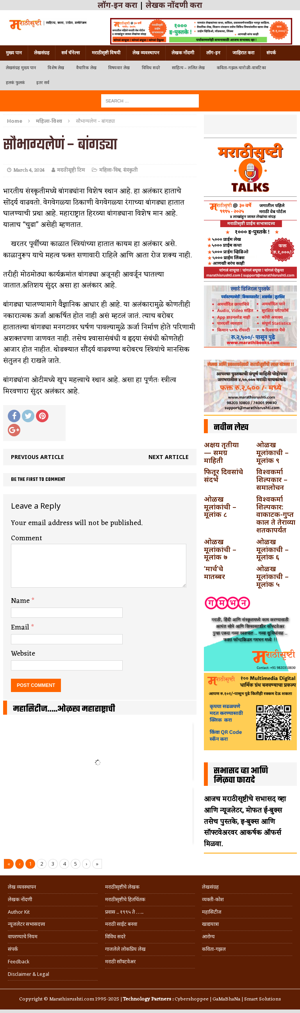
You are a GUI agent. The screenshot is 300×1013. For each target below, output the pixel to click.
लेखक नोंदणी (182, 53)
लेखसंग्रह (41, 53)
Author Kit (19, 912)
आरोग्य (208, 936)
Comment (26, 538)
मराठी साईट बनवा (121, 924)
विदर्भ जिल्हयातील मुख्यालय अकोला (147, 801)
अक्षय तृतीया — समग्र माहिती (221, 452)
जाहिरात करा (243, 53)
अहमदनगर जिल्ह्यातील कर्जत (148, 732)
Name (21, 601)
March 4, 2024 (29, 170)
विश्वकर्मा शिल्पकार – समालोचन (272, 479)
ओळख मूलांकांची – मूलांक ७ (220, 549)
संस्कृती (130, 170)
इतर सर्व (42, 82)
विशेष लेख (56, 67)
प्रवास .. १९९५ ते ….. (124, 912)
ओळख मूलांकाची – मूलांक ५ (272, 576)
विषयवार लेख (119, 67)
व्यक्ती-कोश (213, 899)
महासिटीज (211, 912)
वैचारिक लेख (86, 67)
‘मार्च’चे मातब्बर (214, 572)
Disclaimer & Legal (28, 974)
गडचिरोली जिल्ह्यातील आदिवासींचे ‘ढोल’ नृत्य (50, 736)
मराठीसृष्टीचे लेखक (122, 887)
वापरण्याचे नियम (23, 936)
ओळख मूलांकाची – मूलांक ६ (272, 549)
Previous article (37, 457)
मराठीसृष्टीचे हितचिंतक (125, 899)
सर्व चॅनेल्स (70, 53)
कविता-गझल (214, 949)
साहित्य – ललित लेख (188, 67)
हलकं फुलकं (15, 82)
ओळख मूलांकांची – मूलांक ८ (220, 506)
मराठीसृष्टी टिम (71, 170)
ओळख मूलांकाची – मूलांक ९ (272, 452)
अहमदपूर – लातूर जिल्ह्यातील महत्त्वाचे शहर (50, 809)
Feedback (18, 962)
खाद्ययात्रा (210, 924)
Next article (168, 457)
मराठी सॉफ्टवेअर (120, 962)
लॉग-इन (213, 53)
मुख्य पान (14, 53)
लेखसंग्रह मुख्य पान (21, 67)
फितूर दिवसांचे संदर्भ (223, 475)
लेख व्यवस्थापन (145, 53)
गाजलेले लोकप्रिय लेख (125, 949)
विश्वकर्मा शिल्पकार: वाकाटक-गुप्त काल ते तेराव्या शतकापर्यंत (275, 514)
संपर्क (271, 53)
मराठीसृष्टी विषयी (106, 53)
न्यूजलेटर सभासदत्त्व (26, 924)
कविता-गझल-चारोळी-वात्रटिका (241, 67)
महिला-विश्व (110, 170)
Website (23, 653)
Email (21, 627)
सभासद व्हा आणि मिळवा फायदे (241, 775)
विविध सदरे (151, 67)
